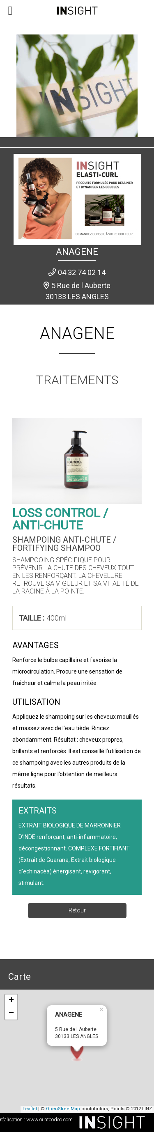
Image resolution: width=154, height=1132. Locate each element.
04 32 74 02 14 (82, 272)
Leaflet (30, 1108)
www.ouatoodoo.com (49, 1119)
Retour (77, 910)
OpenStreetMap (63, 1108)
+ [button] (11, 1001)
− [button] (11, 1013)
